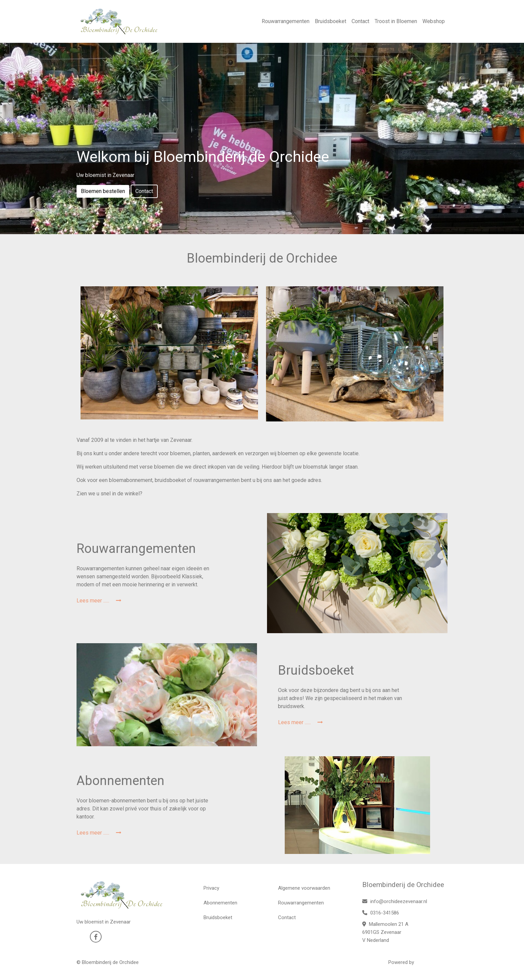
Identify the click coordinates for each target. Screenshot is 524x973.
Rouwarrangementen (285, 21)
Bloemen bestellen (103, 191)
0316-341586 (380, 913)
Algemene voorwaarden (304, 888)
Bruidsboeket (330, 21)
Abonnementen (220, 903)
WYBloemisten (431, 962)
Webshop (433, 21)
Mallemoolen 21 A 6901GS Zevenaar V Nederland (385, 932)
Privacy (211, 888)
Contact (360, 21)
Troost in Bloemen (396, 21)
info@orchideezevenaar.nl (394, 901)
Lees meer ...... (99, 600)
